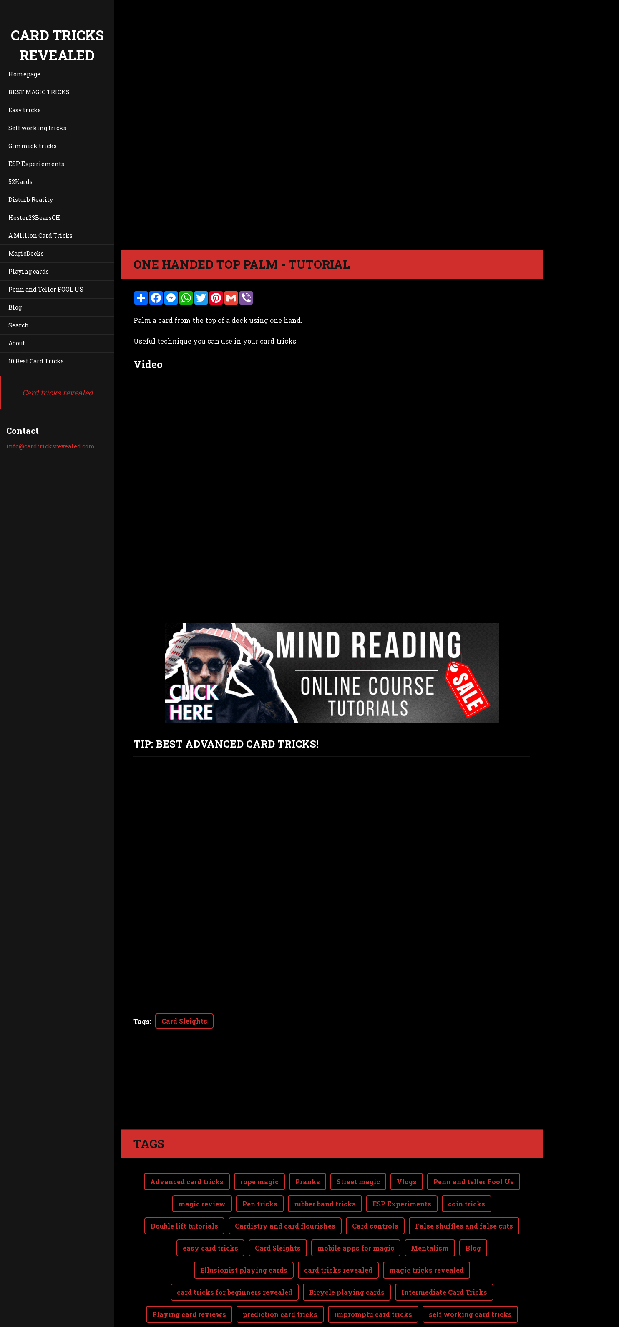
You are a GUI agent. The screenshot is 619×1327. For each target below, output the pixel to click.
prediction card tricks (280, 1281)
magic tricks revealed (426, 1236)
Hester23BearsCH (34, 218)
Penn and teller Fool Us (473, 1148)
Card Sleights (184, 1021)
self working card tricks (470, 1281)
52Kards (20, 182)
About (16, 343)
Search (18, 325)
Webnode (522, 1316)
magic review (202, 1170)
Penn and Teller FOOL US (45, 289)
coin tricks (466, 1170)
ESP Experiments (401, 1170)
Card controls (375, 1192)
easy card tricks (210, 1214)
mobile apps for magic (355, 1214)
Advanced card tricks (187, 1148)
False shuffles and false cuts (464, 1192)
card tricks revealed (338, 1236)
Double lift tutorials (184, 1192)
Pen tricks (259, 1170)
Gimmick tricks (32, 146)
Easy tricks (24, 110)
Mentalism (430, 1214)
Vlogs (407, 1148)
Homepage (24, 74)
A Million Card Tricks (40, 235)
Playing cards (28, 271)
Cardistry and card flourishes (285, 1192)
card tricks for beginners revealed (234, 1258)
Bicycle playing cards (347, 1258)
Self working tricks (37, 128)
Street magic (358, 1148)
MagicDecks (26, 253)
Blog (15, 307)
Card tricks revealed (57, 393)
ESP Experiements (36, 164)
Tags (141, 1021)
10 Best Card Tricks (36, 361)
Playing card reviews (189, 1281)
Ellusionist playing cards (243, 1236)
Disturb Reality (30, 200)
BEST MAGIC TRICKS (39, 92)
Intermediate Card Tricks (444, 1258)
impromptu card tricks (373, 1281)
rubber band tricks (325, 1170)
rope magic (259, 1148)
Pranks (307, 1148)
